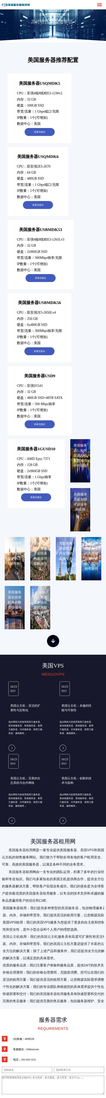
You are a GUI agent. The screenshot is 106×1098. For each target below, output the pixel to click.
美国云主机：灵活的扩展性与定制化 (25, 708)
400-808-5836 (28, 1059)
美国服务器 (17, 872)
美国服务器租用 (21, 850)
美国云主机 (49, 937)
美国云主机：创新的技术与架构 (76, 780)
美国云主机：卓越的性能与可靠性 (76, 708)
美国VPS (87, 850)
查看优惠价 (39, 132)
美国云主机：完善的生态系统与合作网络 (25, 780)
